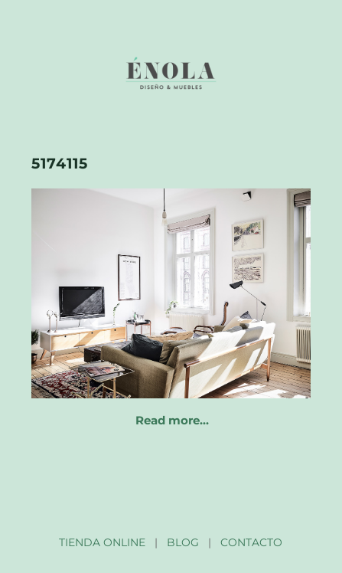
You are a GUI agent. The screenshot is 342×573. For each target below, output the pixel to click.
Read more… (172, 420)
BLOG (183, 542)
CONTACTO (251, 542)
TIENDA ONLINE (102, 542)
